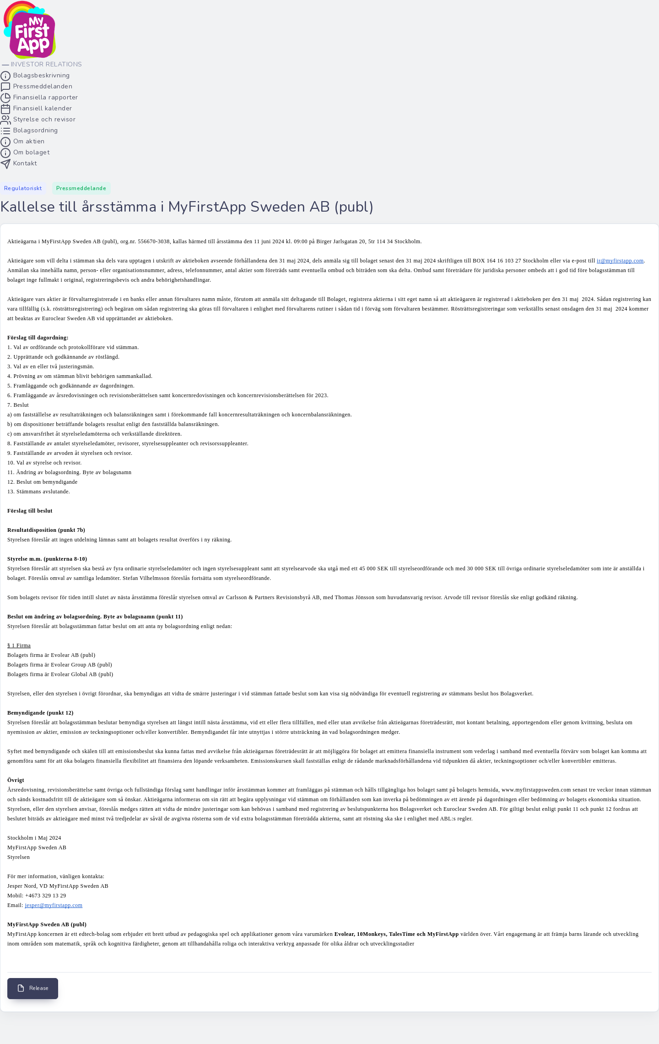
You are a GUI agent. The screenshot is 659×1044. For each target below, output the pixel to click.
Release (33, 988)
